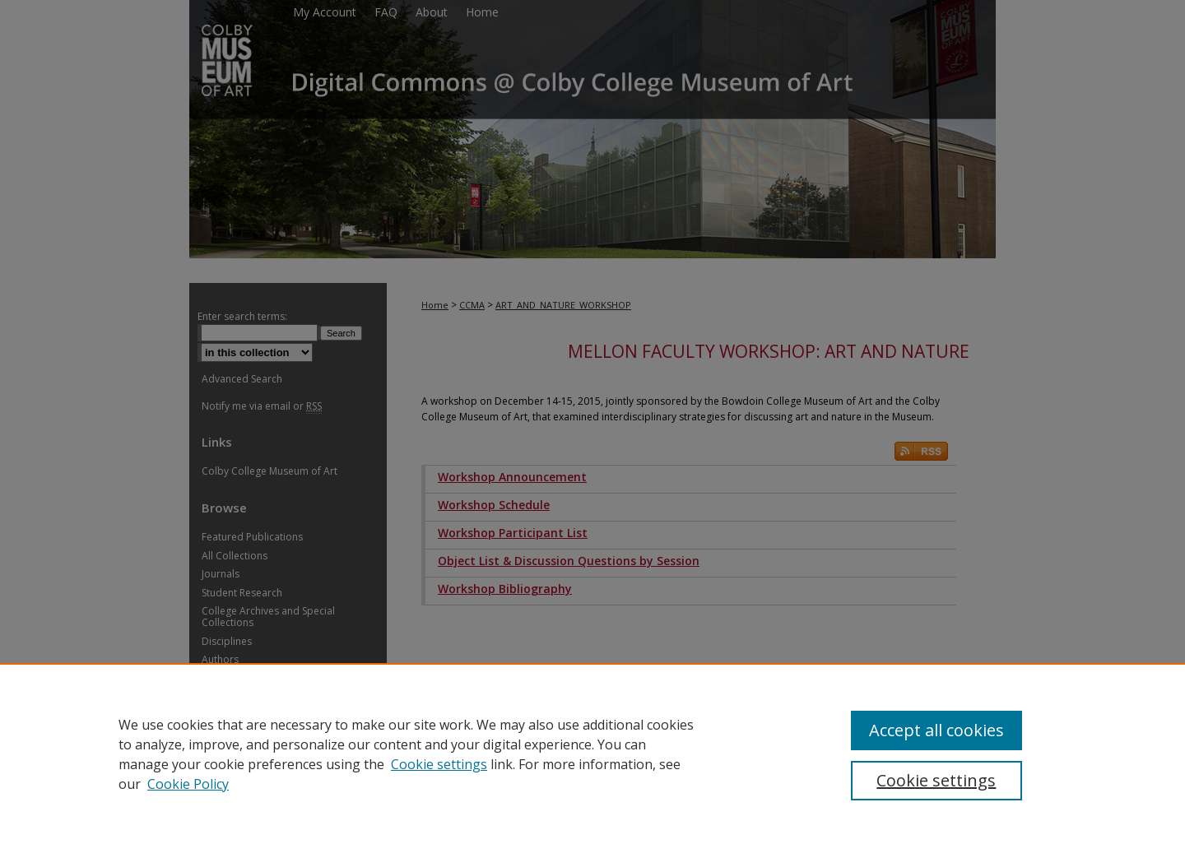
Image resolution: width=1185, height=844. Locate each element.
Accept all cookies (936, 730)
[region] (592, 753)
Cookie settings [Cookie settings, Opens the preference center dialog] (936, 780)
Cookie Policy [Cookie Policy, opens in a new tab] (188, 784)
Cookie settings (439, 764)
